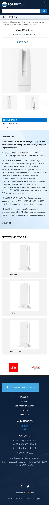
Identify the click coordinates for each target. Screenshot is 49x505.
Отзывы (6, 127)
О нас (24, 401)
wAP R (12, 313)
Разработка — (24, 492)
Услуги (24, 410)
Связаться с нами (24, 405)
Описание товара (10, 120)
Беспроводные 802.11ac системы (16, 24)
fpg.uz (24, 425)
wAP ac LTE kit (15, 352)
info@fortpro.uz (24, 452)
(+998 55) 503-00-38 (24, 440)
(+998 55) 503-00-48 (24, 444)
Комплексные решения (36, 22)
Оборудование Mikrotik (18, 22)
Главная (4, 22)
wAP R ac (13, 275)
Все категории (25, 17)
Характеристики (10, 123)
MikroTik (22, 34)
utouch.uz (24, 429)
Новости (24, 414)
